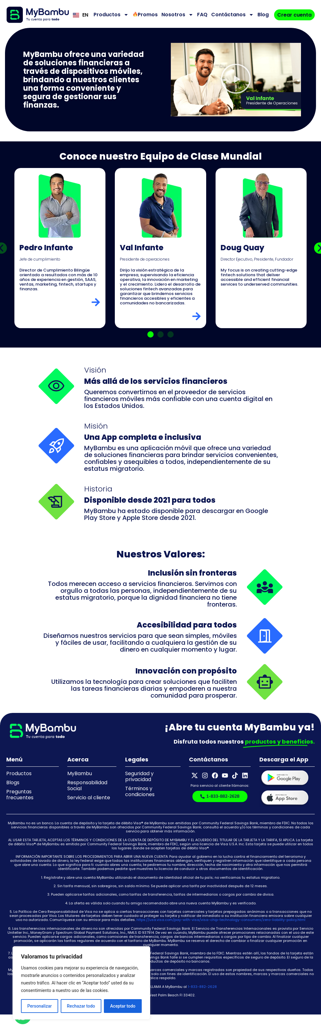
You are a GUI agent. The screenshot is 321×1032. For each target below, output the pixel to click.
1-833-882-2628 (202, 986)
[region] (81, 982)
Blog (263, 14)
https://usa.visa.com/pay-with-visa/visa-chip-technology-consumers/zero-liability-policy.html (220, 919)
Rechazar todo (81, 1006)
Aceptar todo (122, 1006)
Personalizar (39, 1006)
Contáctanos (232, 14)
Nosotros (177, 14)
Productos (111, 14)
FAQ (202, 14)
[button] (236, 79)
